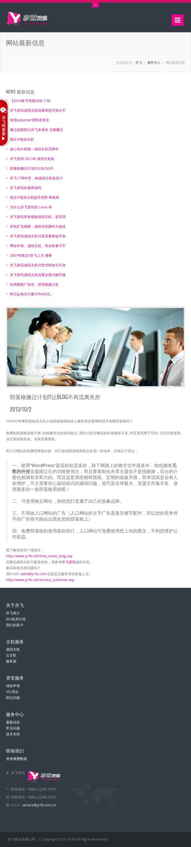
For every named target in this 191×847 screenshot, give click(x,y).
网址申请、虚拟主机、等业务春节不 (38, 245)
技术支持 (13, 734)
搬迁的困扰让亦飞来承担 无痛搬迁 (36, 129)
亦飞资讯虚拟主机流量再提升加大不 (38, 110)
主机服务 (15, 641)
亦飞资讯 (69, 562)
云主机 (11, 655)
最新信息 (13, 722)
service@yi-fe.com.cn (39, 805)
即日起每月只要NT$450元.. (31, 294)
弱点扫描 (13, 697)
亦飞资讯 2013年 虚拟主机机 (32, 158)
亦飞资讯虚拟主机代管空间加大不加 (38, 265)
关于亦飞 (15, 605)
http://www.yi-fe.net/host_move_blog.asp (39, 556)
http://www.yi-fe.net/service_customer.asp (40, 579)
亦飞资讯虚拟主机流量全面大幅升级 (38, 274)
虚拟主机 (13, 649)
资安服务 (15, 677)
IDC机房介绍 (16, 619)
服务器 (11, 661)
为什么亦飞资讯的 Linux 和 (31, 207)
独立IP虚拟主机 (22, 139)
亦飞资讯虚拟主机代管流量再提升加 (38, 236)
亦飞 (139, 62)
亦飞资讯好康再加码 (25, 187)
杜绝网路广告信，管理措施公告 (34, 284)
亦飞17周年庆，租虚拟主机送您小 (36, 178)
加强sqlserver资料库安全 (29, 120)
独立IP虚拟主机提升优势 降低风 (34, 197)
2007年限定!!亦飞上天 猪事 (31, 255)
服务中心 (153, 62)
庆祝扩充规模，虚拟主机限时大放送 (38, 226)
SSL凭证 (12, 691)
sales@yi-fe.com (33, 573)
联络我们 (15, 750)
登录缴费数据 (16, 758)
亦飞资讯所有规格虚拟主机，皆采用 (38, 216)
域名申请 (13, 685)
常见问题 (13, 728)
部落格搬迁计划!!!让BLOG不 (31, 168)
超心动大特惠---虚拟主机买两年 (34, 149)
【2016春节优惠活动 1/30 (30, 100)
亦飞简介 (13, 613)
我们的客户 (14, 625)
